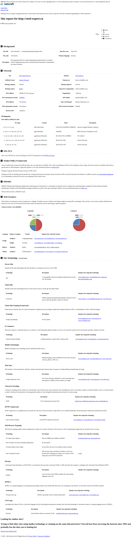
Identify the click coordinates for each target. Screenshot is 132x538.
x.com (80, 453)
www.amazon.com (83, 277)
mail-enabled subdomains (106, 174)
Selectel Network (24, 80)
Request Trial (13, 531)
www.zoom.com (106, 358)
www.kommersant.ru (40, 247)
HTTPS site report (49, 155)
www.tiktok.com (94, 495)
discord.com (78, 401)
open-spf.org (55, 167)
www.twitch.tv (82, 299)
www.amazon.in (91, 339)
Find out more (5, 531)
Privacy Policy (32, 536)
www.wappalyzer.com (84, 318)
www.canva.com (73, 495)
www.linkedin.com (94, 277)
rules (86, 165)
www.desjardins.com (96, 358)
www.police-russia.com (61, 251)
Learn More (4, 8)
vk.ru (48, 247)
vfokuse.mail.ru (54, 247)
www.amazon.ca (78, 419)
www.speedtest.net (49, 238)
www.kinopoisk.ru (39, 251)
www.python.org (88, 419)
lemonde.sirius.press (62, 513)
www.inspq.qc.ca (96, 318)
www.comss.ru (49, 251)
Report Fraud (4, 10)
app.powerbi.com (73, 513)
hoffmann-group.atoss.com (90, 401)
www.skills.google (49, 243)
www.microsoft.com (103, 339)
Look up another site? (9, 23)
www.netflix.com (84, 495)
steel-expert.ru (79, 75)
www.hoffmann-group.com (94, 299)
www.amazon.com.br (99, 419)
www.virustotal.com (61, 238)
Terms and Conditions (44, 536)
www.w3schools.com (84, 320)
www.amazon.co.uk (81, 339)
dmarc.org (84, 188)
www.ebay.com (105, 379)
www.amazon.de (95, 379)
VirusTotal (31, 93)
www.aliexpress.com (84, 379)
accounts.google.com (84, 438)
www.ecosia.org (38, 238)
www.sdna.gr (58, 243)
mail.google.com (95, 438)
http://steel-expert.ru (25, 75)
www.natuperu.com (83, 358)
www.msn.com (107, 299)
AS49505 (21, 97)
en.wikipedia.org (103, 401)
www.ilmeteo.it (38, 243)
